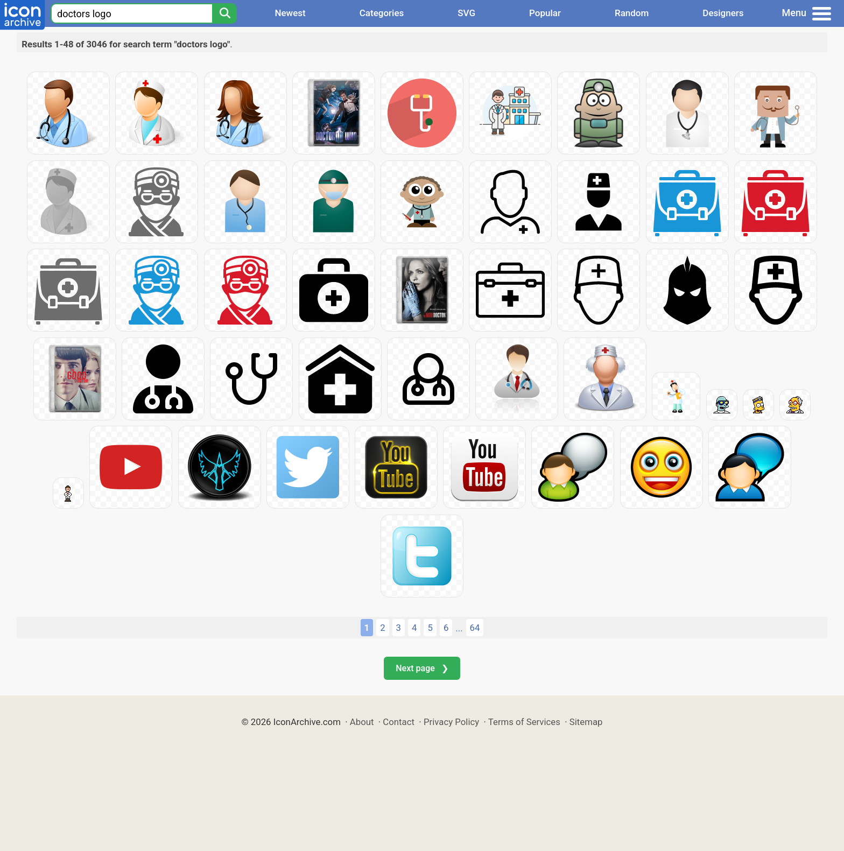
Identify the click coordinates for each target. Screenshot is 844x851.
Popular (545, 13)
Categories (382, 13)
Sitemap (586, 721)
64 (475, 627)
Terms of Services (524, 721)
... (458, 628)
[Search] (224, 13)
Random (632, 13)
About (362, 721)
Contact (398, 721)
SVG (466, 13)
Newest (290, 13)
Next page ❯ (422, 668)
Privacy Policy (451, 721)
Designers (722, 13)
